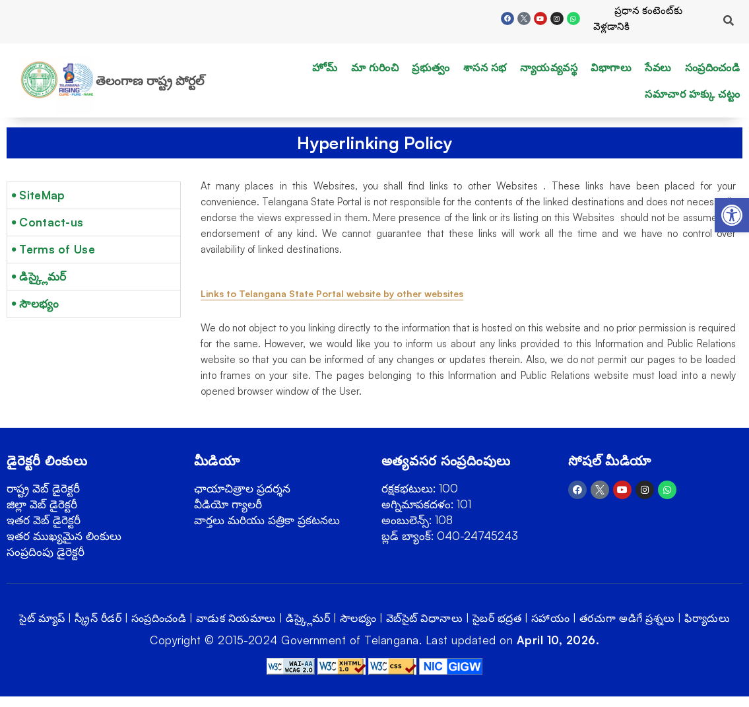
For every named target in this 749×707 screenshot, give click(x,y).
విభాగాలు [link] (611, 67)
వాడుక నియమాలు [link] (236, 617)
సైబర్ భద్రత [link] (497, 617)
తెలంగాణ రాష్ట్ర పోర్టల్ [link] (150, 80)
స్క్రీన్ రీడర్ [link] (98, 617)
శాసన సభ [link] (485, 67)
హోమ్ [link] (325, 67)
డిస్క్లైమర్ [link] (42, 276)
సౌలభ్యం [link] (39, 303)
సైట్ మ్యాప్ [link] (42, 617)
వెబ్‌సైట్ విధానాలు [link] (424, 617)
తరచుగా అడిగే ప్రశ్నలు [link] (627, 617)
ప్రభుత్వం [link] (431, 67)
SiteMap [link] (42, 195)
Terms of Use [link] (57, 249)
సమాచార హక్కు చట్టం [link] (692, 93)
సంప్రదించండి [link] (712, 67)
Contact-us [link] (51, 222)
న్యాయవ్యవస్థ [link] (549, 67)
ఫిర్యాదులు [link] (707, 617)
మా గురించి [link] (375, 67)
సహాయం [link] (550, 617)
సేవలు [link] (658, 67)
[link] (732, 215)
